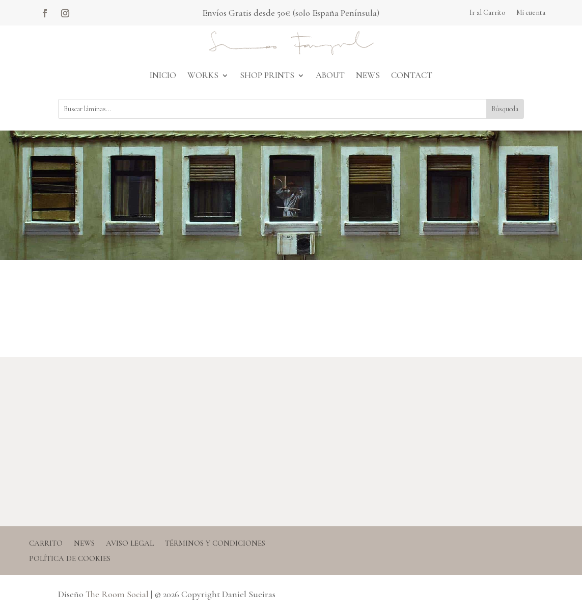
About (330, 75)
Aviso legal (130, 544)
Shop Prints (267, 75)
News (368, 75)
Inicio (163, 75)
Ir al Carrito (487, 13)
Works (202, 75)
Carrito (46, 544)
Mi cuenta (530, 13)
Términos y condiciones (215, 544)
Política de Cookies (69, 559)
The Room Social (117, 594)
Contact (411, 75)
